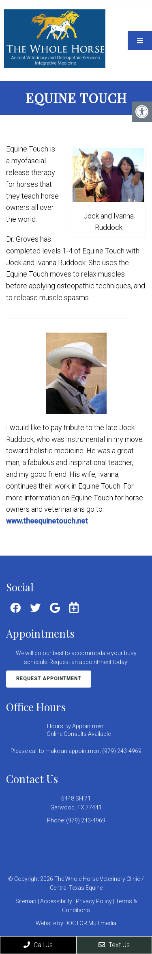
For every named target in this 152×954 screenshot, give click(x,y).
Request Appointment (48, 678)
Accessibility (56, 901)
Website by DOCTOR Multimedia (76, 923)
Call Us (38, 945)
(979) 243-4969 (85, 820)
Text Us (114, 945)
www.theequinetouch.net (47, 521)
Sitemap (25, 901)
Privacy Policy (94, 901)
